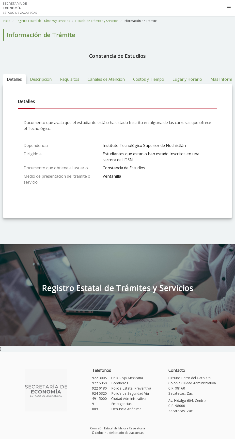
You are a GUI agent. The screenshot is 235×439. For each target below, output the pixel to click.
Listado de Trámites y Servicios (96, 21)
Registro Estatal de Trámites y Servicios (43, 21)
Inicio (6, 21)
